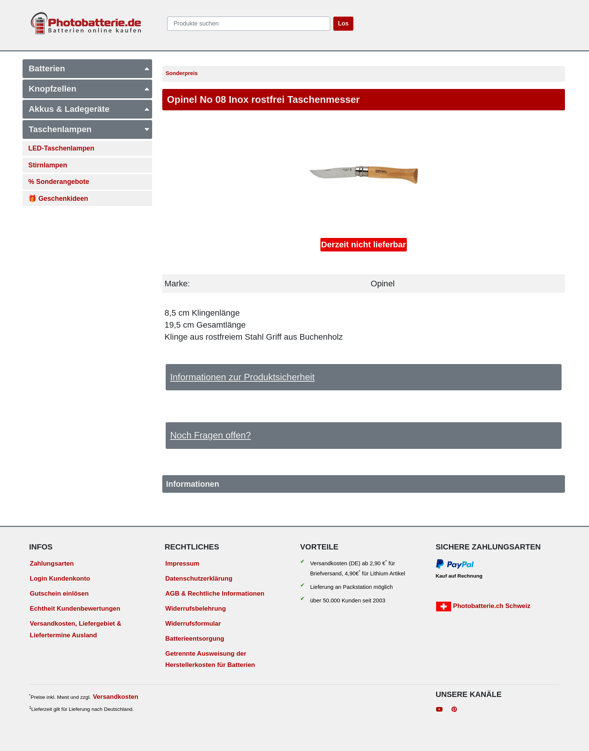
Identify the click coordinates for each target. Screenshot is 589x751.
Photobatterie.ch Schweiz (483, 606)
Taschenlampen (89, 129)
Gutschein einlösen (59, 593)
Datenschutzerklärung (199, 578)
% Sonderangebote (58, 181)
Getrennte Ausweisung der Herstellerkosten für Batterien (210, 659)
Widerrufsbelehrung (195, 608)
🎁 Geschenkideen (58, 198)
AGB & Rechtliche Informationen (214, 593)
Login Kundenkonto (60, 578)
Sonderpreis (182, 73)
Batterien (89, 68)
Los (343, 23)
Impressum (182, 563)
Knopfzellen (89, 88)
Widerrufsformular (193, 623)
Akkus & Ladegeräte (89, 109)
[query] (248, 24)
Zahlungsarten (52, 563)
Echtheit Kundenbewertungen (75, 608)
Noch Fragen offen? (210, 435)
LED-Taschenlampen (61, 148)
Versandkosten (115, 696)
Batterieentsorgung (194, 638)
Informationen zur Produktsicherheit (242, 377)
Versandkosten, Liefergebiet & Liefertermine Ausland (75, 629)
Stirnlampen (47, 165)
